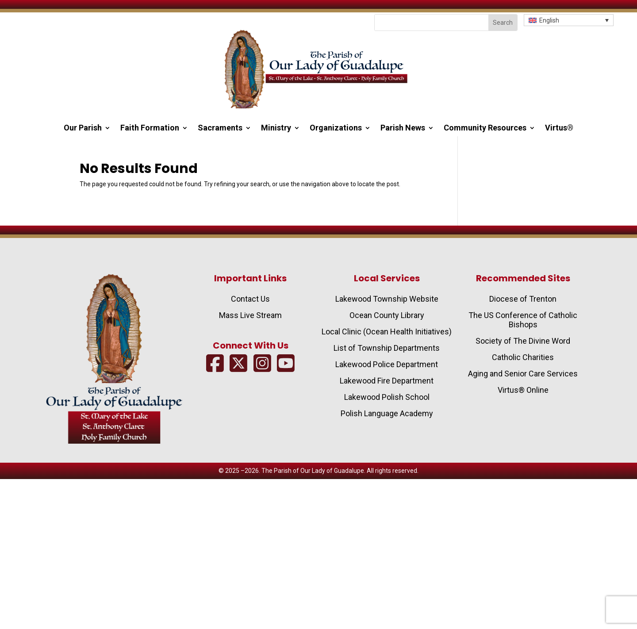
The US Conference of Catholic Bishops (522, 320)
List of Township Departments (387, 348)
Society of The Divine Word (523, 340)
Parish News (402, 128)
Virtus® (559, 128)
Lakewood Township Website (386, 298)
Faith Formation (149, 128)
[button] (569, 20)
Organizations (336, 128)
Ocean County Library (386, 315)
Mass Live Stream (250, 315)
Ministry (276, 128)
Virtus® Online (523, 390)
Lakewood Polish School (387, 397)
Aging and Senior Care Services (523, 373)
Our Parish (83, 128)
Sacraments (220, 128)
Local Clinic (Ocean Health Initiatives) (387, 331)
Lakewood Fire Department (387, 380)
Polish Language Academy (387, 413)
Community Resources (485, 128)
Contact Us (250, 298)
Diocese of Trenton (522, 298)
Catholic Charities (523, 357)
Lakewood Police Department (386, 364)
